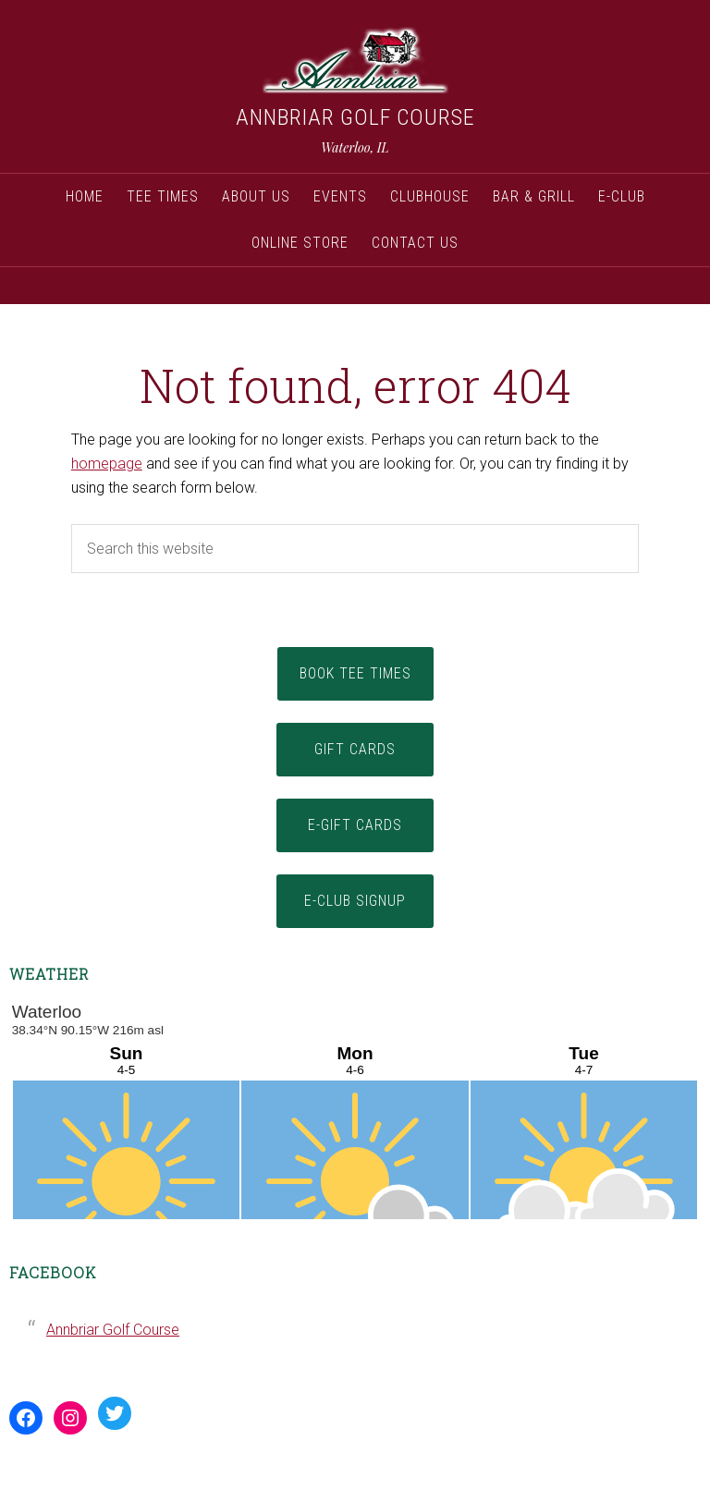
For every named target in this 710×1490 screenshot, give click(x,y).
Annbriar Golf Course (355, 117)
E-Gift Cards (355, 825)
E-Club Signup (355, 901)
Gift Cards (355, 749)
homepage (106, 463)
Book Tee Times (355, 673)
